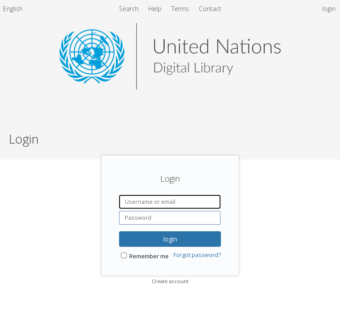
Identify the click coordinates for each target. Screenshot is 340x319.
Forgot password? (197, 255)
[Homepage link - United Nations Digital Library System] (170, 87)
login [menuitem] (329, 8)
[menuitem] (13, 10)
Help (155, 8)
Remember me (149, 256)
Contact (210, 8)
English (13, 8)
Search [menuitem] (129, 8)
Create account (170, 281)
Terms (181, 8)
